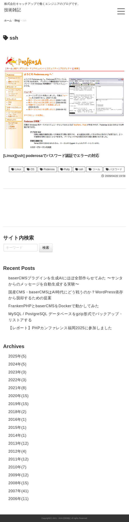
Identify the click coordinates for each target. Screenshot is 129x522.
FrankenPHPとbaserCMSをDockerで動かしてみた (53, 306)
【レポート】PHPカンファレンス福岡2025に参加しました (60, 328)
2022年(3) (17, 380)
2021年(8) (17, 388)
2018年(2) (17, 412)
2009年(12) (18, 475)
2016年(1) (17, 419)
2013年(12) (18, 443)
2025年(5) (17, 356)
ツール (94, 169)
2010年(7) (17, 467)
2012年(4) (17, 451)
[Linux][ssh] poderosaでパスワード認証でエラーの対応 (51, 156)
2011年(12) (18, 459)
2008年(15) (18, 483)
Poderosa (47, 169)
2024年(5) (17, 364)
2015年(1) (17, 427)
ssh (79, 169)
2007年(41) (18, 491)
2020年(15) (18, 396)
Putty (65, 169)
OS (30, 169)
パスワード (114, 169)
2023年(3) (17, 372)
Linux (16, 169)
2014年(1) (17, 435)
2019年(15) (18, 404)
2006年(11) (18, 499)
